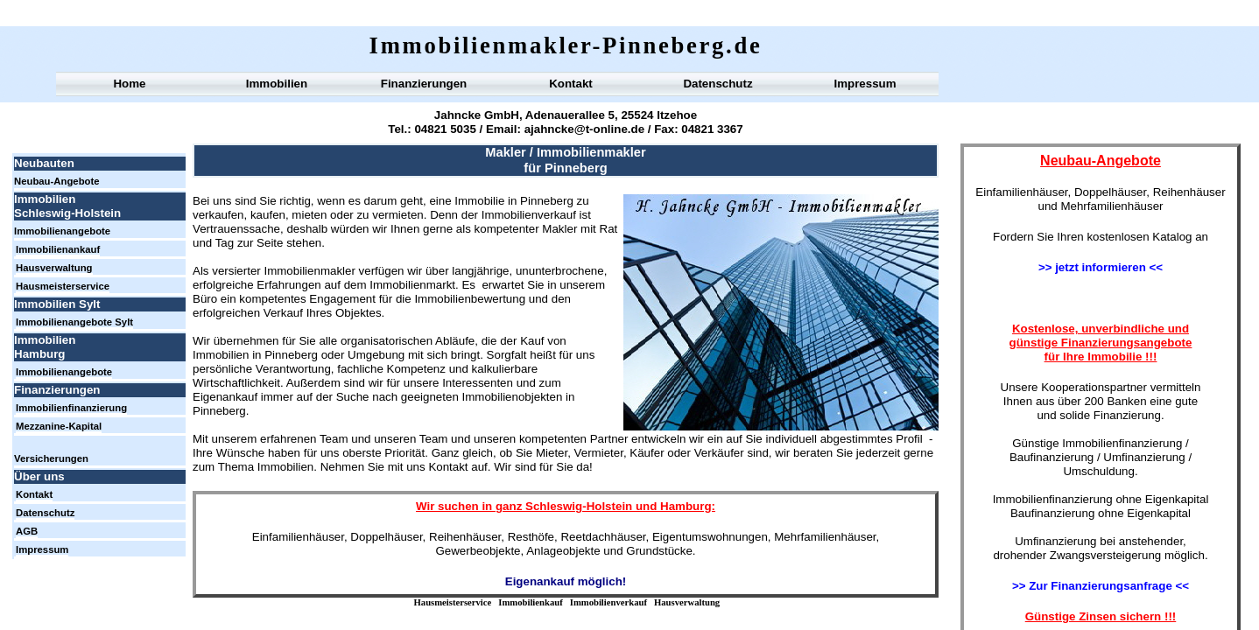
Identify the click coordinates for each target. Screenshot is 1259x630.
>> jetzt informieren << (1100, 267)
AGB (27, 531)
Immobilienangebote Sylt (74, 322)
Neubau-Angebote (57, 181)
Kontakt (571, 83)
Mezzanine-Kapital (59, 426)
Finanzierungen (424, 83)
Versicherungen (51, 458)
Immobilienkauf (530, 602)
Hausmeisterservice (453, 602)
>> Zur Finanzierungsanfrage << (1100, 585)
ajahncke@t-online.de (584, 129)
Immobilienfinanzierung (71, 407)
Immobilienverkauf (608, 602)
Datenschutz (717, 83)
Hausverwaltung (687, 602)
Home (129, 83)
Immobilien (276, 83)
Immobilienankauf (58, 249)
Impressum (864, 83)
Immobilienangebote (62, 231)
